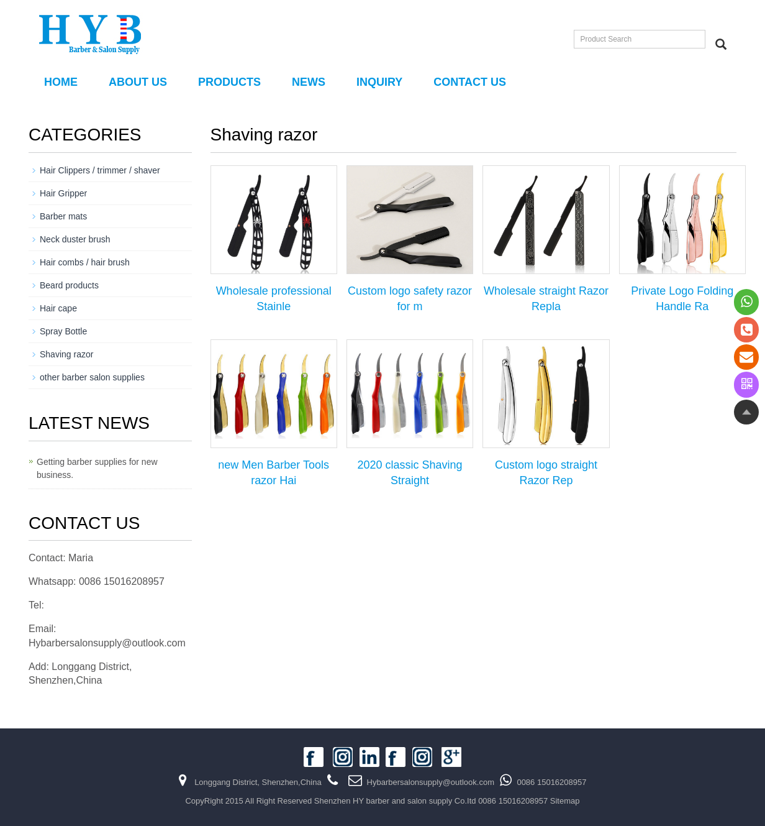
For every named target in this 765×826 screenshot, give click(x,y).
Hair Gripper (63, 193)
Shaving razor (66, 354)
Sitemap (565, 800)
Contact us (469, 82)
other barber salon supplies (92, 377)
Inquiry (379, 82)
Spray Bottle (63, 331)
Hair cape (58, 308)
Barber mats (63, 216)
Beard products (69, 285)
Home (61, 82)
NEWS (308, 82)
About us (138, 82)
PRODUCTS (229, 82)
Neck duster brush (75, 239)
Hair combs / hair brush (85, 262)
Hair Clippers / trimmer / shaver (100, 170)
